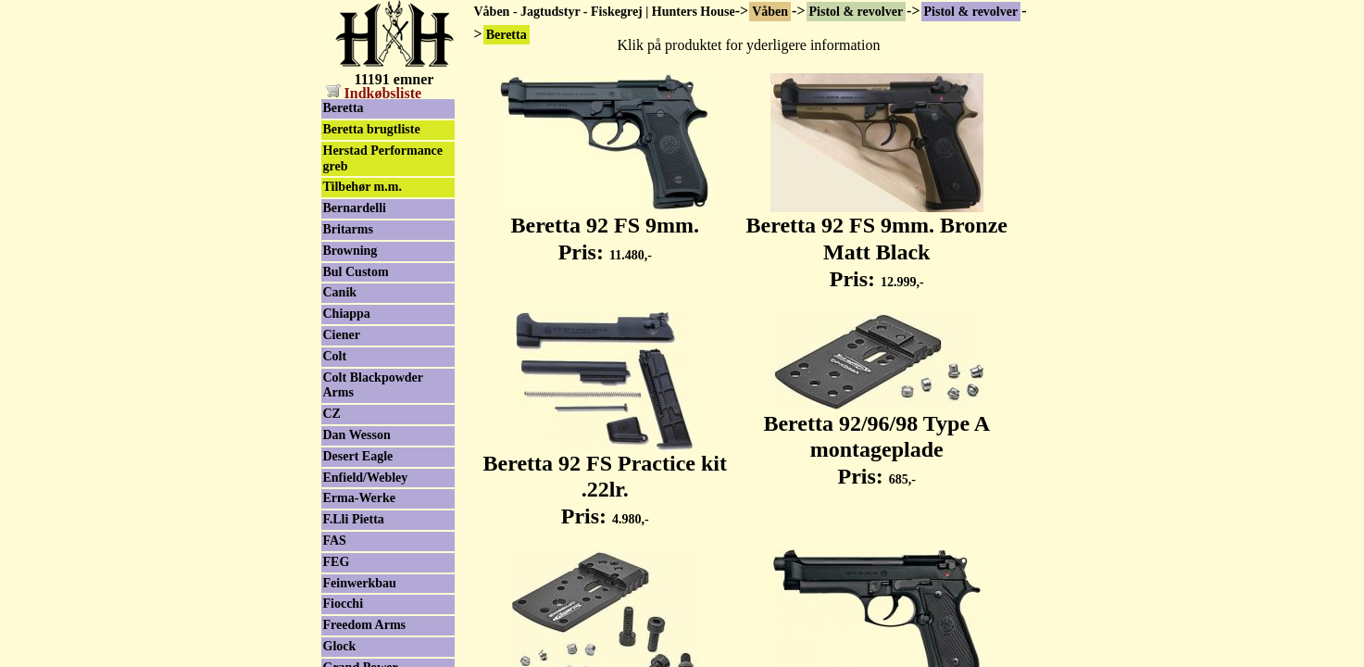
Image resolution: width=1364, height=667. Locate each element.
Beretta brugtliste (371, 129)
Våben (770, 12)
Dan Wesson (357, 435)
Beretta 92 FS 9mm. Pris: (604, 228)
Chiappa (346, 314)
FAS (334, 540)
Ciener (341, 335)
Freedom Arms (365, 625)
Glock (340, 646)
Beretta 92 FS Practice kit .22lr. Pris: (605, 480)
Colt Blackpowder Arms (373, 385)
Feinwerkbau (359, 583)
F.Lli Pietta (353, 519)
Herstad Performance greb (383, 158)
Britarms (348, 229)
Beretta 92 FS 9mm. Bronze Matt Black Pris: (876, 242)
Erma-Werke (359, 498)
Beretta (343, 108)
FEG (336, 562)
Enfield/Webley (365, 478)
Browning (350, 251)
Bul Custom (356, 272)
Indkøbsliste (374, 93)
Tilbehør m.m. (362, 187)
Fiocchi (343, 603)
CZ (332, 414)
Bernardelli (354, 208)
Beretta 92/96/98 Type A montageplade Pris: (876, 440)
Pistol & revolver (856, 12)
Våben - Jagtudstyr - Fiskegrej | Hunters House (604, 12)
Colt (335, 356)
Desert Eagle (358, 456)
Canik (340, 292)
